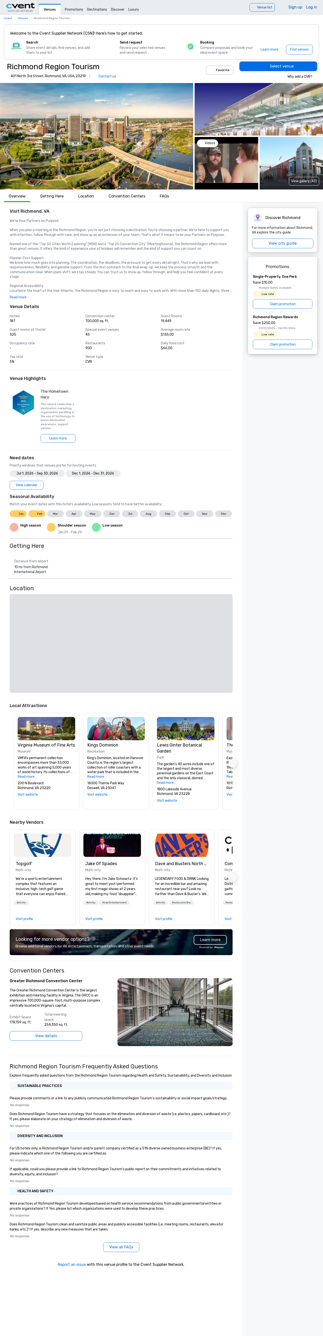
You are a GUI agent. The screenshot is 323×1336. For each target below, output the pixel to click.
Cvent (8, 18)
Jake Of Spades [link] (101, 863)
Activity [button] (21, 902)
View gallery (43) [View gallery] (304, 181)
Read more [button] (18, 297)
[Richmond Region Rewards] (282, 332)
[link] (42, 845)
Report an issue (72, 1264)
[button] (96, 136)
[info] (315, 76)
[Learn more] (269, 49)
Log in (311, 7)
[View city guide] (282, 243)
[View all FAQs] (121, 1247)
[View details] (46, 1036)
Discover (118, 10)
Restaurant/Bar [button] (181, 902)
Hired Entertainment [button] (114, 902)
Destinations (97, 10)
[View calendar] (27, 485)
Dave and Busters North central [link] (182, 863)
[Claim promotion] (282, 304)
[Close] (308, 33)
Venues (50, 10)
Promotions (74, 10)
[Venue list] (262, 7)
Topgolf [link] (24, 863)
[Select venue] (278, 66)
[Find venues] (299, 49)
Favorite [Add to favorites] (219, 70)
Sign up (295, 7)
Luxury (133, 10)
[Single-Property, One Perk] (282, 291)
